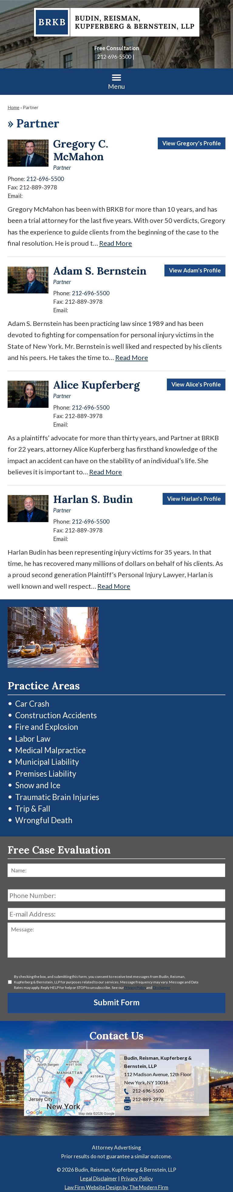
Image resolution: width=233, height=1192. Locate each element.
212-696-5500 (114, 56)
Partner (62, 167)
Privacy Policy (135, 987)
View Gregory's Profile (191, 143)
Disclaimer (162, 987)
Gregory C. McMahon (80, 150)
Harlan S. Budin (93, 499)
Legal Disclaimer (98, 1178)
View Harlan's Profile (194, 498)
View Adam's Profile (195, 270)
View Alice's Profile (196, 384)
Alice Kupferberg (96, 385)
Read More (115, 243)
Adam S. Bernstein (100, 271)
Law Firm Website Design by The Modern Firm (116, 1187)
